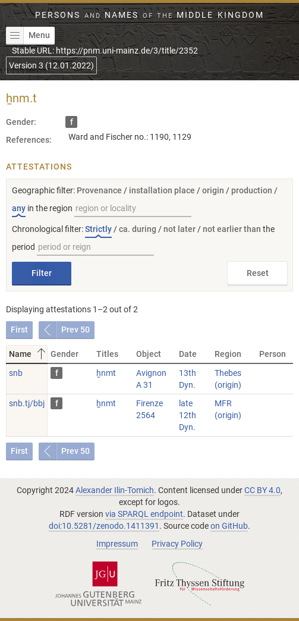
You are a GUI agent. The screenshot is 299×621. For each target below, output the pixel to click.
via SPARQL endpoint (144, 514)
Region (228, 354)
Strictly (98, 229)
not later (179, 229)
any (19, 208)
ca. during (137, 229)
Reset (258, 273)
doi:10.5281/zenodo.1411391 (104, 526)
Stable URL (105, 50)
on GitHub (229, 526)
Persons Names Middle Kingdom (149, 15)
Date (188, 354)
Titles (107, 354)
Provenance (99, 190)
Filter (42, 273)
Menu (28, 36)
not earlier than (232, 229)
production (251, 190)
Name (28, 354)
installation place (162, 190)
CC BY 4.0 (262, 490)
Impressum (117, 543)
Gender (64, 354)
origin (213, 190)
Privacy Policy (177, 543)
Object (148, 354)
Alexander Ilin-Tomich (114, 490)
